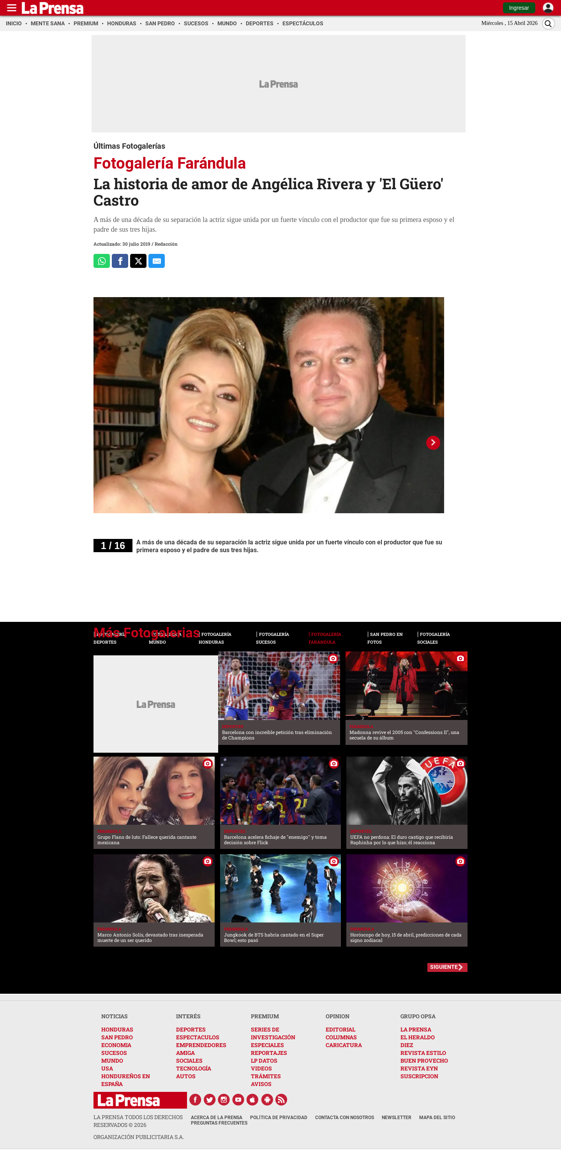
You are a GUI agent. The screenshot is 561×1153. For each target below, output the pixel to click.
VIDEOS (261, 1068)
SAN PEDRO (117, 1037)
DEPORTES (191, 1029)
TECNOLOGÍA (193, 1068)
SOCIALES (189, 1060)
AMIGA (185, 1052)
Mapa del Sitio (437, 1117)
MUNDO (112, 1060)
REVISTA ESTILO (423, 1052)
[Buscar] (548, 24)
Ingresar (519, 8)
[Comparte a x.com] (138, 261)
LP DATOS (264, 1060)
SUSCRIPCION (419, 1076)
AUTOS (186, 1076)
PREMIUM (265, 1016)
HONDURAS (117, 1029)
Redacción (166, 244)
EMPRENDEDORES (201, 1045)
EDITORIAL (340, 1029)
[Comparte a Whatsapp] (102, 261)
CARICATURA (344, 1045)
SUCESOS (114, 1052)
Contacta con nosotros (344, 1117)
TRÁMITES (266, 1076)
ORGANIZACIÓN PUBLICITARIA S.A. (139, 1137)
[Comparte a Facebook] (120, 261)
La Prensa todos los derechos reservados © (138, 1120)
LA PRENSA (415, 1029)
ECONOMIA (116, 1045)
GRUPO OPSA (418, 1016)
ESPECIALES (267, 1045)
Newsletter (396, 1117)
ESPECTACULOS (197, 1037)
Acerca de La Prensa (216, 1117)
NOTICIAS (114, 1016)
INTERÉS (188, 1016)
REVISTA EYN (419, 1068)
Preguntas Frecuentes (219, 1123)
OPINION (337, 1016)
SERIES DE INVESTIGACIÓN (273, 1033)
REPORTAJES (269, 1052)
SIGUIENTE (444, 967)
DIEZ (406, 1045)
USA (107, 1068)
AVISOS (261, 1084)
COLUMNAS (341, 1037)
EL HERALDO (417, 1037)
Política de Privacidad (278, 1117)
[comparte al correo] (156, 261)
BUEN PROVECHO (424, 1060)
